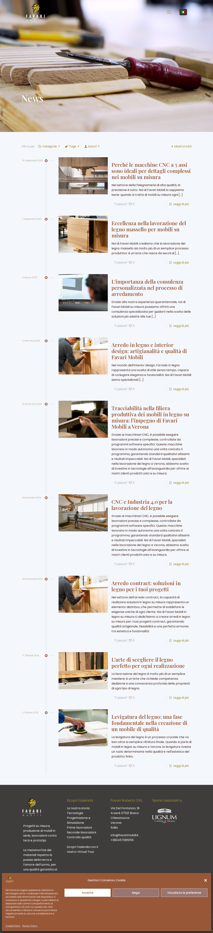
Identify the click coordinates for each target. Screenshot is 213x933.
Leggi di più (181, 204)
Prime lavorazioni (79, 827)
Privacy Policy (30, 925)
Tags (72, 146)
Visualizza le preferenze (184, 893)
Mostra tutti (181, 146)
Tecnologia (75, 813)
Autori (92, 146)
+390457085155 (122, 840)
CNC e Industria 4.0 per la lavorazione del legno (142, 504)
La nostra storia (78, 808)
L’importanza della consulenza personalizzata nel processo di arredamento (147, 287)
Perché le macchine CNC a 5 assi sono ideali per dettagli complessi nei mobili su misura (151, 170)
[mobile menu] (169, 12)
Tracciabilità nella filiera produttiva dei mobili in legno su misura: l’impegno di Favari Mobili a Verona (150, 417)
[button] (205, 880)
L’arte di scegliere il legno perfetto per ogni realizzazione (148, 662)
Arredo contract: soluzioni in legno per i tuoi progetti (146, 586)
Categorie (49, 146)
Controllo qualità (79, 837)
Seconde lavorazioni (81, 832)
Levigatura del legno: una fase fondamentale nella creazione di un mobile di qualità (149, 722)
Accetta (87, 893)
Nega (136, 893)
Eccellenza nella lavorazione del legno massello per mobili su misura (149, 229)
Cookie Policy (13, 925)
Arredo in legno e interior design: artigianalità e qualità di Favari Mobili (149, 351)
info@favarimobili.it (124, 835)
